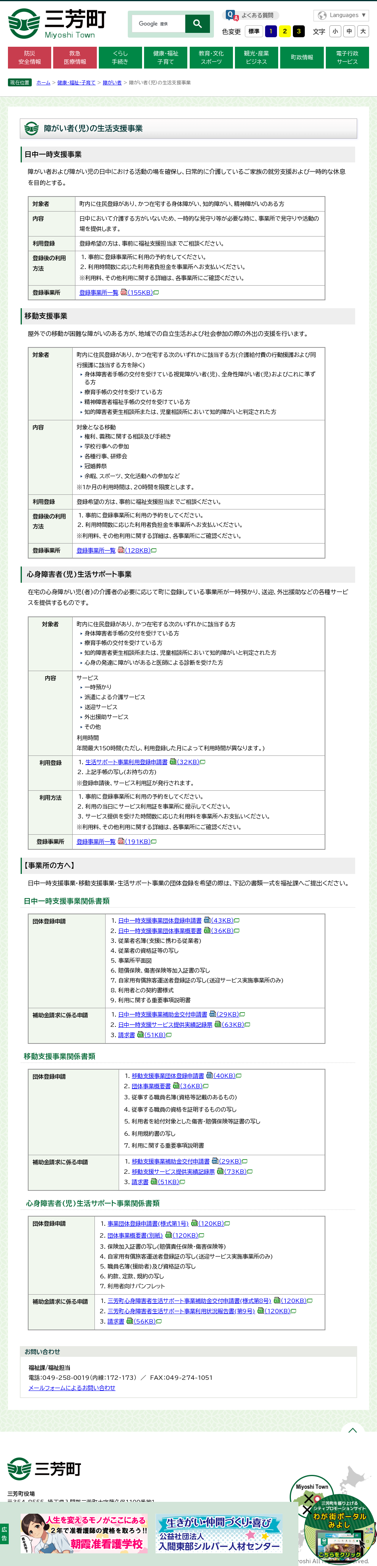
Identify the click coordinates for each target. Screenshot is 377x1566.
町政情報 (302, 57)
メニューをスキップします (188, 5)
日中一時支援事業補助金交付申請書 (181, 1014)
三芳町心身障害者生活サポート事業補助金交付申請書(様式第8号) (210, 1301)
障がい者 (112, 82)
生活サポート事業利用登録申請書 (145, 762)
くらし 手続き (120, 58)
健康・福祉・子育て (77, 82)
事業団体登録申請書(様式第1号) (169, 1223)
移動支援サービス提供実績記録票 (192, 1172)
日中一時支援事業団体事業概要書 (178, 931)
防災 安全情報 (30, 58)
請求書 (144, 1035)
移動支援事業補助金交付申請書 (189, 1161)
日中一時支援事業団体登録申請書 (178, 920)
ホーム (43, 82)
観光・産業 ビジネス (256, 58)
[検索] (158, 23)
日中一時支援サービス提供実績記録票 (184, 1025)
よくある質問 (257, 15)
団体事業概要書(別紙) (156, 1235)
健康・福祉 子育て (165, 58)
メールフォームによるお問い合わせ (72, 1388)
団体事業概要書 (170, 1086)
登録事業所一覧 (119, 293)
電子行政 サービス (347, 58)
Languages (344, 15)
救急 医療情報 (75, 58)
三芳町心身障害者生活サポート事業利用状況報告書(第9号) (202, 1311)
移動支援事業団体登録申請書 (186, 1076)
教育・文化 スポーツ (211, 58)
